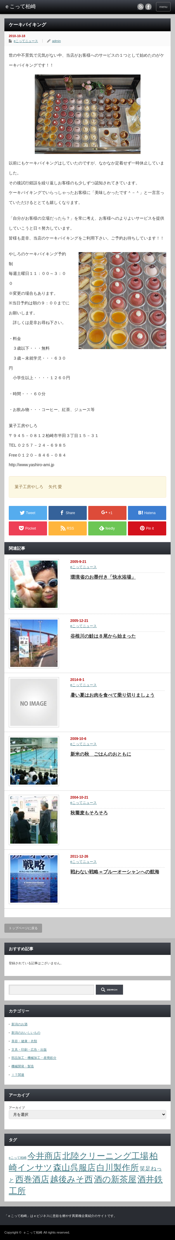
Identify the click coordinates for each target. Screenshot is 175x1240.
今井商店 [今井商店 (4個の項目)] (44, 1156)
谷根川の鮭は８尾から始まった (103, 636)
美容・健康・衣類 (24, 1041)
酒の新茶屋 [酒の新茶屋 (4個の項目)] (115, 1179)
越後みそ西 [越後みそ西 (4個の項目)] (71, 1179)
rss (140, 7)
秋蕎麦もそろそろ (89, 812)
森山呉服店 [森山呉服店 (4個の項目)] (74, 1167)
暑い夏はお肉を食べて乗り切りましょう (112, 695)
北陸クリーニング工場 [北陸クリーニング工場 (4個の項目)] (105, 1156)
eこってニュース (26, 41)
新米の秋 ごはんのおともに (100, 754)
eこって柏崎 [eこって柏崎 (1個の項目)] (18, 1157)
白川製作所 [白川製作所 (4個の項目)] (117, 1167)
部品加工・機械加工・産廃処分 (33, 1057)
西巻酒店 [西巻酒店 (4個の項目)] (32, 1179)
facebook (148, 7)
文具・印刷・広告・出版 (29, 1049)
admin (56, 41)
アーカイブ (17, 1107)
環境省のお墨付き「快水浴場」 (103, 577)
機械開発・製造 (22, 1066)
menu (163, 6)
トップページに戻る (23, 928)
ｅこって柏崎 (32, 1232)
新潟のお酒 (19, 1024)
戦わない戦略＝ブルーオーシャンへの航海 (114, 871)
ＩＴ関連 (17, 1074)
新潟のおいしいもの (25, 1032)
